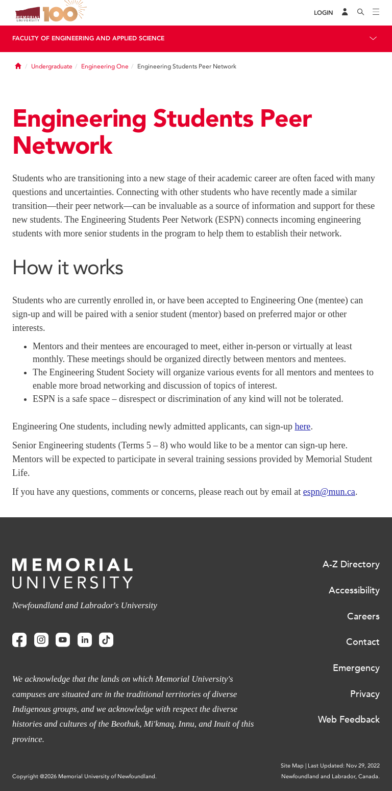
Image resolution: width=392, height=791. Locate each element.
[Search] (361, 13)
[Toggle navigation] (376, 12)
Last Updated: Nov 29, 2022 (344, 765)
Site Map (292, 765)
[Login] (323, 13)
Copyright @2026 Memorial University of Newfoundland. (84, 776)
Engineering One (105, 66)
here (302, 426)
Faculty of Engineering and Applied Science (88, 38)
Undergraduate (51, 66)
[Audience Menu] (345, 13)
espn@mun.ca (329, 492)
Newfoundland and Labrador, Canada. (330, 776)
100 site (66, 13)
